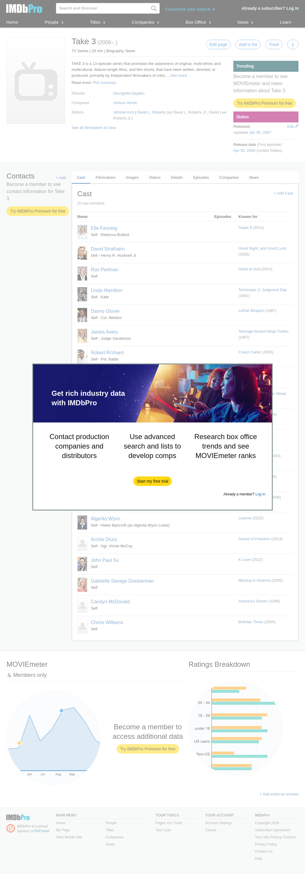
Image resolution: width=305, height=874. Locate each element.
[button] (153, 481)
